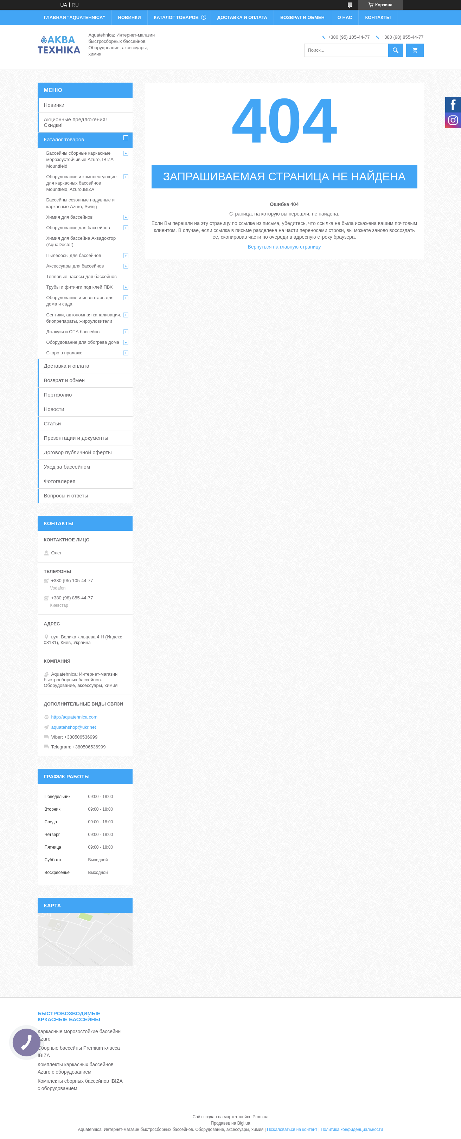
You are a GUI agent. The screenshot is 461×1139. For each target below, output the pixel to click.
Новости (54, 409)
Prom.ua (260, 1116)
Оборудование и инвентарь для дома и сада (80, 301)
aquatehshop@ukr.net (73, 727)
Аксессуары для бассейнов (75, 266)
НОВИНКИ (129, 17)
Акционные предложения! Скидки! (75, 122)
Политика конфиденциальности (352, 1129)
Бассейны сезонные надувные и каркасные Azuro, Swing (80, 203)
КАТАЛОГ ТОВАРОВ (176, 17)
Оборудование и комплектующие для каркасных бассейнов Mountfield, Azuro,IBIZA (81, 183)
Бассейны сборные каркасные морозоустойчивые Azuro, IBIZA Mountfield (80, 159)
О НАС (345, 17)
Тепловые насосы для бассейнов (81, 276)
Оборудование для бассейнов (78, 227)
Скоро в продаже (64, 352)
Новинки (54, 105)
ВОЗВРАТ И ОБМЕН (302, 17)
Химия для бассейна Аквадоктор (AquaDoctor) (81, 241)
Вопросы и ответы (66, 495)
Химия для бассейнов (69, 217)
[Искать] (395, 50)
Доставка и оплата (66, 366)
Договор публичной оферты (78, 452)
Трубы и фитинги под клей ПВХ (79, 287)
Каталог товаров (64, 139)
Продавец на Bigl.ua (230, 1123)
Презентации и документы (76, 438)
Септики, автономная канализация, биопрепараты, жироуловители (83, 318)
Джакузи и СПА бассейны (73, 331)
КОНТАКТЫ (378, 17)
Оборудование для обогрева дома (83, 342)
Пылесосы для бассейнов (73, 255)
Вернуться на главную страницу (284, 247)
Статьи (52, 423)
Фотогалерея (60, 481)
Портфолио (58, 395)
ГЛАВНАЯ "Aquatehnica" (74, 17)
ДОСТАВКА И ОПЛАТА (242, 17)
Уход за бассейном (67, 467)
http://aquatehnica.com (74, 717)
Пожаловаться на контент (292, 1129)
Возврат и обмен (64, 380)
